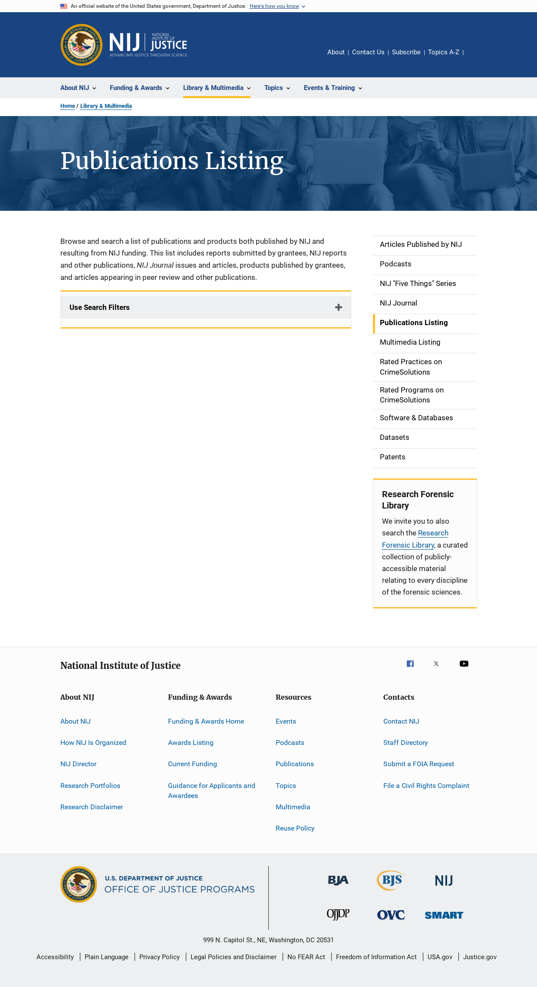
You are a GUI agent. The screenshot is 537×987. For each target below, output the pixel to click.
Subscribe (406, 52)
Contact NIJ (401, 721)
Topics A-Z (443, 52)
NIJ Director (78, 764)
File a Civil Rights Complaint (426, 785)
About (336, 52)
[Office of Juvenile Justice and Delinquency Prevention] (338, 922)
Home (67, 106)
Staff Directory (405, 742)
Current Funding (192, 764)
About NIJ (75, 721)
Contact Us (368, 52)
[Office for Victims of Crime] (391, 921)
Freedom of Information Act (376, 957)
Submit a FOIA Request (418, 764)
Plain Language (106, 957)
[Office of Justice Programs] (81, 44)
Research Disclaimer (91, 807)
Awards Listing (191, 742)
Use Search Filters (99, 307)
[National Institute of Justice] (444, 887)
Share (477, 58)
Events (286, 721)
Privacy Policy (159, 957)
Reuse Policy (295, 828)
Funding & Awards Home (206, 721)
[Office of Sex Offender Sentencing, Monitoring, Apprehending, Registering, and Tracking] (444, 920)
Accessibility (55, 957)
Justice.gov (480, 957)
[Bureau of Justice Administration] (338, 887)
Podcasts (290, 742)
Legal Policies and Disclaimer (234, 957)
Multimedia (293, 807)
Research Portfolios (90, 785)
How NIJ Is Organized (93, 742)
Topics (286, 785)
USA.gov (440, 957)
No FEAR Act (306, 957)
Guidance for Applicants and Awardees (211, 790)
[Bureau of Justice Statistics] (391, 892)
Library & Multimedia (106, 106)
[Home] (148, 44)
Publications (295, 764)
